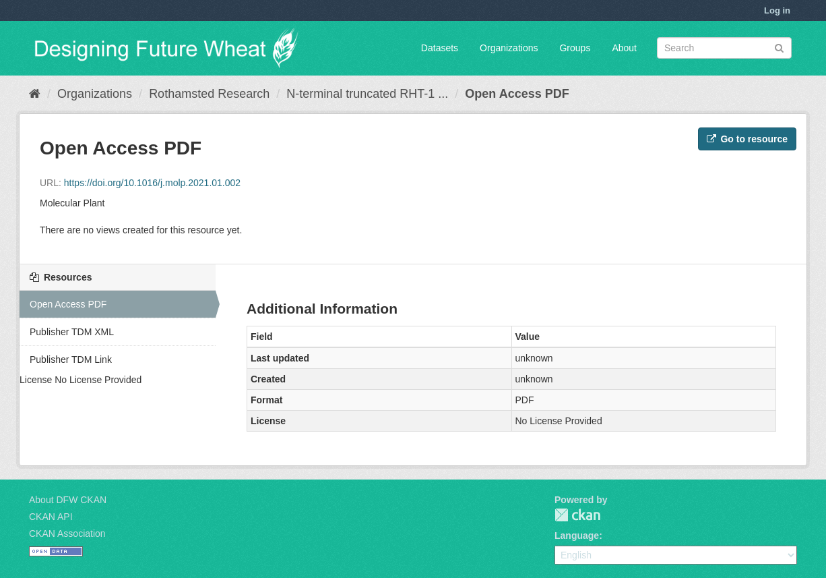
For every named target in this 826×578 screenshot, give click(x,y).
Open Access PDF (517, 93)
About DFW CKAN (67, 499)
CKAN (577, 515)
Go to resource (747, 139)
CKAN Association (67, 533)
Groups (574, 47)
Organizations (509, 47)
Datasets (439, 47)
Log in (777, 10)
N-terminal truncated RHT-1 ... (367, 93)
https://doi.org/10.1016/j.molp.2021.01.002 (152, 182)
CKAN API (51, 516)
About (624, 47)
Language (576, 535)
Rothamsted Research (209, 93)
